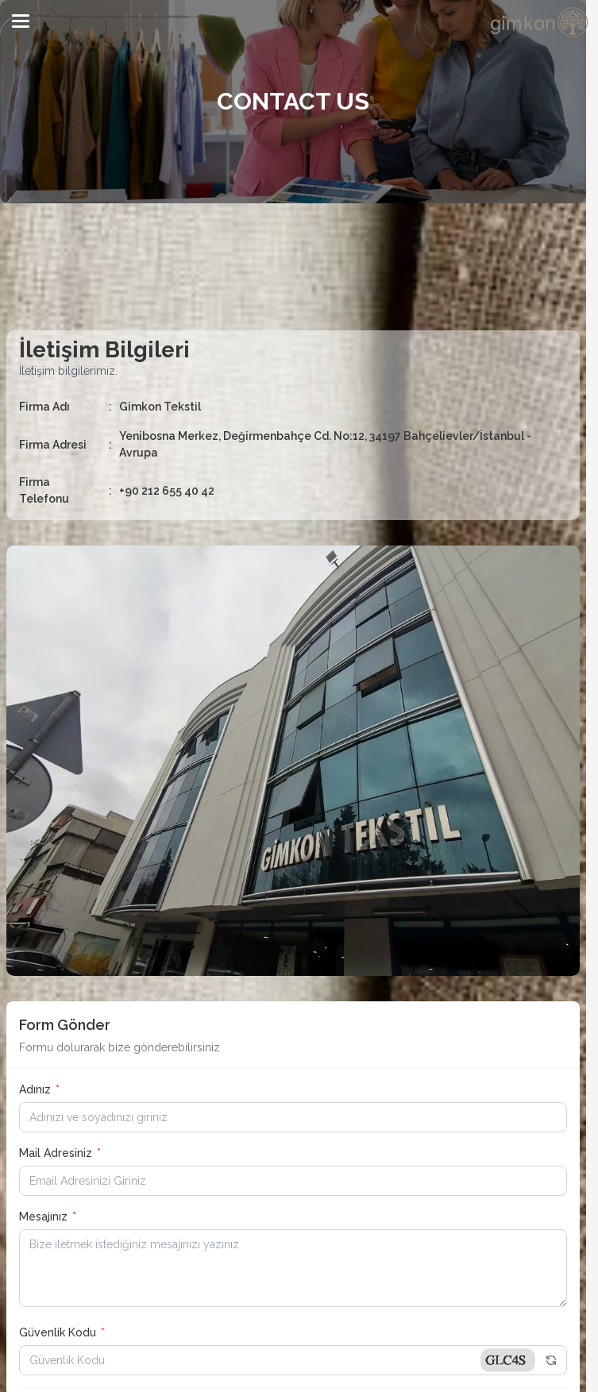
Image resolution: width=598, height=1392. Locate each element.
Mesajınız (47, 1216)
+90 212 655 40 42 (166, 490)
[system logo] (540, 22)
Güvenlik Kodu (62, 1332)
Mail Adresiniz (60, 1153)
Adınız (39, 1089)
